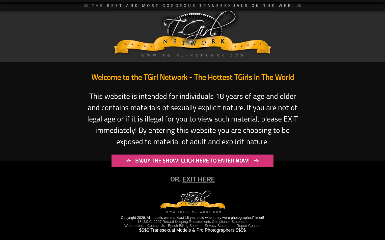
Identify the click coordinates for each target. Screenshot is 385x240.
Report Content (249, 226)
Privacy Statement (219, 226)
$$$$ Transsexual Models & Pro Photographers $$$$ (192, 230)
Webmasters (134, 226)
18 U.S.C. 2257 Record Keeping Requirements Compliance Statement (193, 222)
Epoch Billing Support (185, 226)
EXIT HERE (198, 179)
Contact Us (156, 226)
